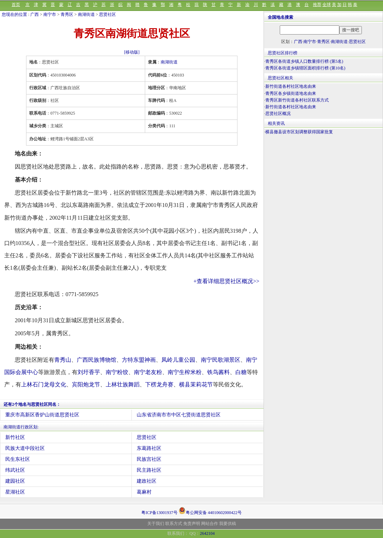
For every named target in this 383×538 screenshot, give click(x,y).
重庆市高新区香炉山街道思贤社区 (42, 414)
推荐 (317, 4)
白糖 (241, 372)
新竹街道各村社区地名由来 (290, 86)
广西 (34, 14)
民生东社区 (17, 459)
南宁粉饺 (117, 372)
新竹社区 (15, 437)
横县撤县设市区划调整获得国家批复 (299, 131)
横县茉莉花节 (196, 384)
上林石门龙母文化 (43, 384)
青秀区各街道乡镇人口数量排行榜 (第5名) (304, 61)
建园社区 (15, 481)
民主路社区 (149, 470)
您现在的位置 (14, 14)
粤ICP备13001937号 (159, 512)
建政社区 (146, 481)
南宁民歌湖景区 (220, 360)
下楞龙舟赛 (159, 384)
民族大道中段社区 (25, 448)
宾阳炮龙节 (86, 384)
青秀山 (62, 360)
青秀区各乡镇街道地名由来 (290, 93)
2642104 (207, 533)
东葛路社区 (149, 448)
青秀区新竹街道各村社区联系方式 (297, 100)
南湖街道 (86, 14)
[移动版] (132, 52)
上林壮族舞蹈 (123, 384)
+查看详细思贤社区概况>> (226, 281)
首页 (16, 4)
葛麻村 (144, 492)
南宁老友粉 (148, 372)
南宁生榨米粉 (185, 372)
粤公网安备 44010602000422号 (210, 510)
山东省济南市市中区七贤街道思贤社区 (179, 414)
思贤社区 (107, 14)
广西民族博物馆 (96, 360)
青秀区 (67, 14)
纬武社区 (15, 470)
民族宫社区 (149, 459)
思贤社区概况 (278, 113)
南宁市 (49, 14)
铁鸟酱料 (218, 372)
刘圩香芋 (89, 372)
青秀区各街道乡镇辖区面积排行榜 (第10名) (305, 68)
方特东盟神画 (139, 360)
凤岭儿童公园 (178, 360)
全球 (326, 4)
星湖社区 (15, 492)
